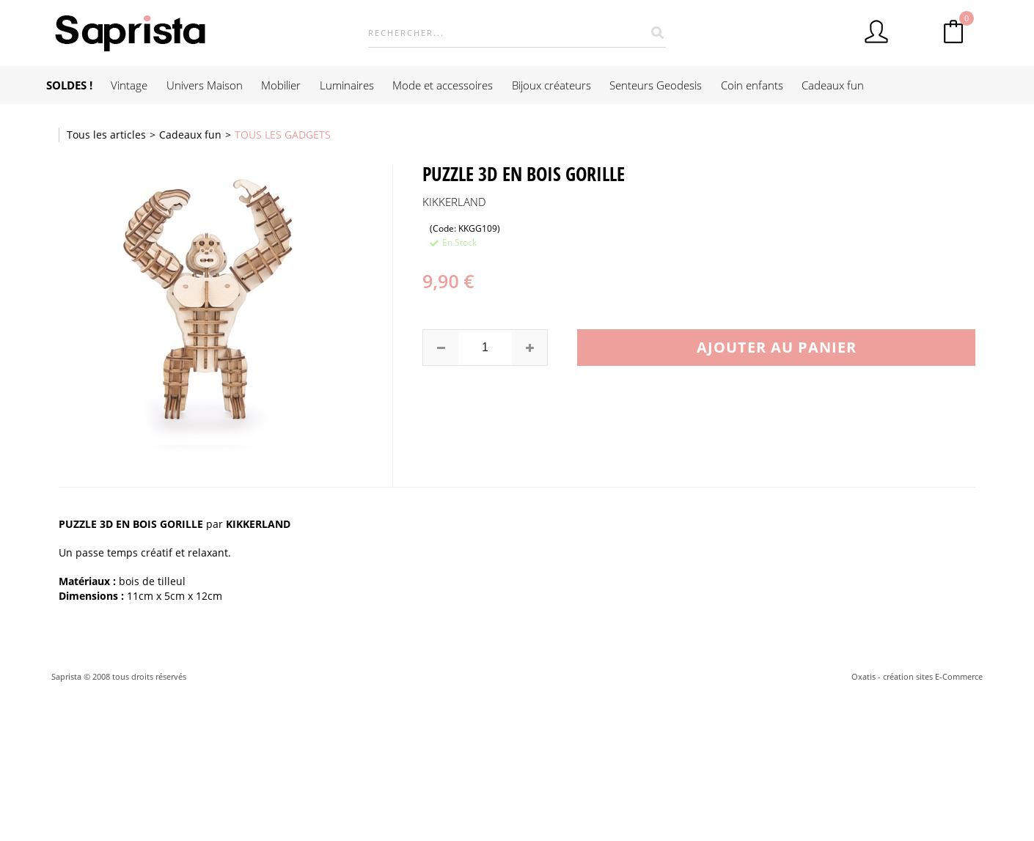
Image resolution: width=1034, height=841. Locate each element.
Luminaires (347, 85)
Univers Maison (204, 85)
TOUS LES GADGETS (283, 135)
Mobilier (281, 85)
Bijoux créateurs (551, 85)
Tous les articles (106, 135)
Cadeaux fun (833, 85)
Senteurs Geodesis (655, 85)
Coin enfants (752, 85)
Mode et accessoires (442, 85)
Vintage (129, 85)
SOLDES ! (69, 85)
